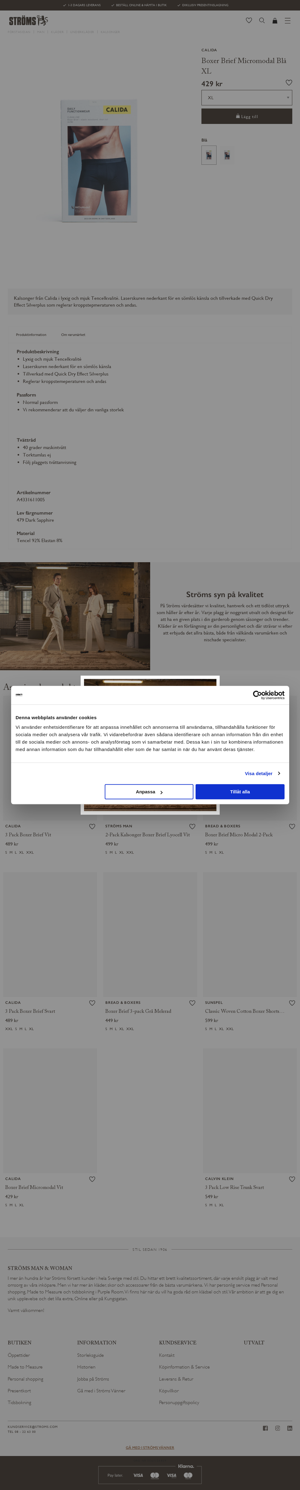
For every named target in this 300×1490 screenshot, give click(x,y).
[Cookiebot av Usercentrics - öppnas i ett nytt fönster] (257, 695)
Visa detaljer (259, 773)
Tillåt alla (240, 791)
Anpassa (149, 791)
